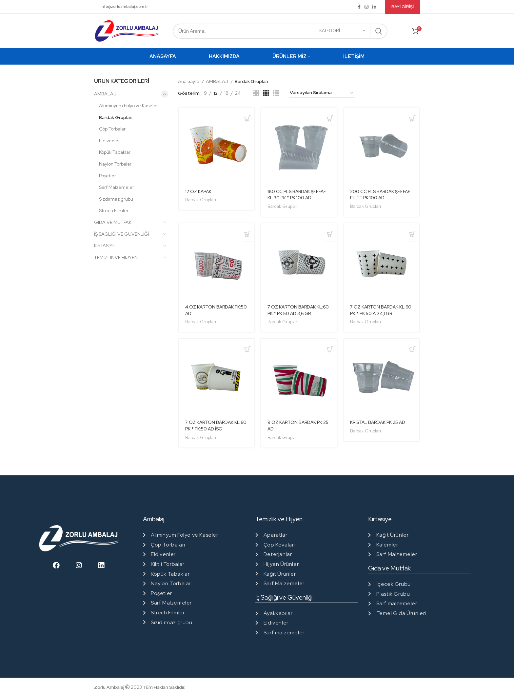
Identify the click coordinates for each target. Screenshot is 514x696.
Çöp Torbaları (113, 129)
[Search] (280, 31)
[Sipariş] (322, 93)
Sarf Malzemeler (116, 187)
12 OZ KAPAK (199, 192)
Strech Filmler (113, 210)
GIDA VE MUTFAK (112, 222)
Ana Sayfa (189, 81)
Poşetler (107, 176)
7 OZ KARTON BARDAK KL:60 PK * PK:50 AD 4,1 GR (379, 311)
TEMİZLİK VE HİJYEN (116, 257)
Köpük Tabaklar (114, 152)
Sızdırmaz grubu (116, 199)
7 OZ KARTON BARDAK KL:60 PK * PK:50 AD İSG (211, 427)
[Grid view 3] (266, 93)
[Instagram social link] (366, 7)
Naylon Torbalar (115, 164)
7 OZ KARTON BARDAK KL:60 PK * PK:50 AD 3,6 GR (297, 311)
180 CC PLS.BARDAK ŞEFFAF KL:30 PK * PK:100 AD (297, 195)
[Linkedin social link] (374, 7)
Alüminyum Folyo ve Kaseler (128, 106)
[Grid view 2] (256, 93)
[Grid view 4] (276, 93)
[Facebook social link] (359, 7)
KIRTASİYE (104, 246)
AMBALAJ (105, 94)
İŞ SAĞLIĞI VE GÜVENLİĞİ (121, 234)
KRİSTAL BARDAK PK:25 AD (379, 424)
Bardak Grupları (115, 117)
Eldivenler (109, 141)
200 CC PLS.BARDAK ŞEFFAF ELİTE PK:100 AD (381, 195)
